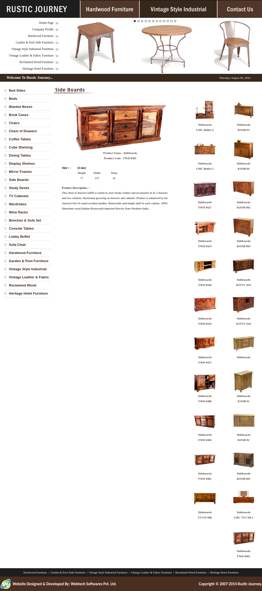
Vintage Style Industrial (28, 269)
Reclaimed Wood (22, 285)
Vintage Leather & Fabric (29, 277)
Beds (13, 99)
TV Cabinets (19, 196)
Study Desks (19, 188)
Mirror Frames (20, 172)
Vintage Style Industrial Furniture (32, 49)
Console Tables (21, 228)
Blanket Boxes (20, 107)
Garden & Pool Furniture (28, 261)
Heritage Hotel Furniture (38, 68)
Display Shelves (22, 163)
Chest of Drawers (23, 131)
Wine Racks (18, 212)
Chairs (14, 123)
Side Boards (19, 180)
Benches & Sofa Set (25, 220)
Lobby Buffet (19, 237)
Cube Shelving (20, 147)
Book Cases (18, 115)
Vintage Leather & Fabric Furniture (31, 55)
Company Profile (42, 29)
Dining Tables (20, 155)
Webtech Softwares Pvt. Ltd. (94, 584)
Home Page (46, 23)
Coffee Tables (20, 139)
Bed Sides (17, 90)
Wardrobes (17, 204)
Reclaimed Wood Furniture (37, 62)
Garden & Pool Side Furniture (35, 42)
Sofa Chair (17, 245)
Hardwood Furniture (40, 36)
